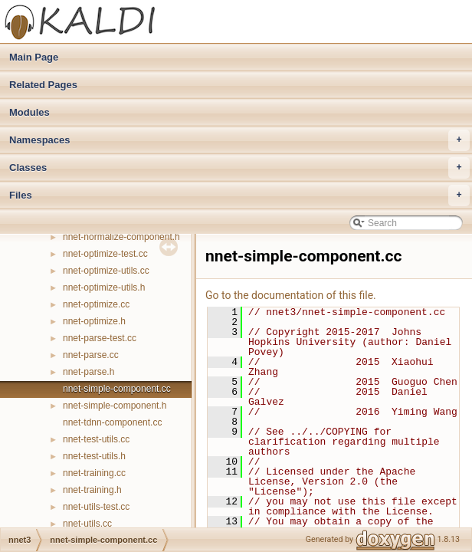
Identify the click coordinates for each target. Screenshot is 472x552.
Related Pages (43, 84)
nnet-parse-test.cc (99, 338)
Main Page (33, 57)
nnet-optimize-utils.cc (106, 270)
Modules (29, 112)
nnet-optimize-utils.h (104, 287)
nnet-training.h (92, 490)
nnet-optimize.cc (96, 304)
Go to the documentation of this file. (290, 295)
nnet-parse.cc (91, 355)
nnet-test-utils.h (94, 456)
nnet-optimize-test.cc (105, 253)
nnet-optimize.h (94, 321)
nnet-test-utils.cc (96, 439)
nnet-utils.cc (87, 523)
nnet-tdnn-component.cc (112, 422)
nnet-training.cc (94, 473)
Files (239, 195)
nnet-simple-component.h (114, 405)
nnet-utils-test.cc (96, 506)
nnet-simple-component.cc (117, 388)
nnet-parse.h (88, 371)
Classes (239, 168)
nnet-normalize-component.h (121, 237)
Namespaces (239, 140)
